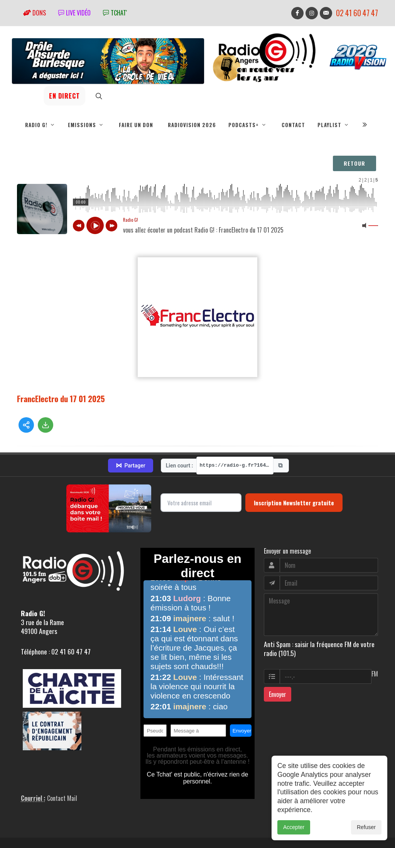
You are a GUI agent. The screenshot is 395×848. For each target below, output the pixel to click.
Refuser (366, 827)
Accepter (293, 827)
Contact (293, 125)
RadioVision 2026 (192, 125)
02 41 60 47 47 (357, 13)
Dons (34, 12)
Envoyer (277, 669)
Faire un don (136, 125)
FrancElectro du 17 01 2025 (61, 398)
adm (25, 842)
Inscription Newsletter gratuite (294, 477)
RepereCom (61, 833)
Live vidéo (74, 12)
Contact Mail (62, 773)
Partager (130, 440)
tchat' (115, 12)
